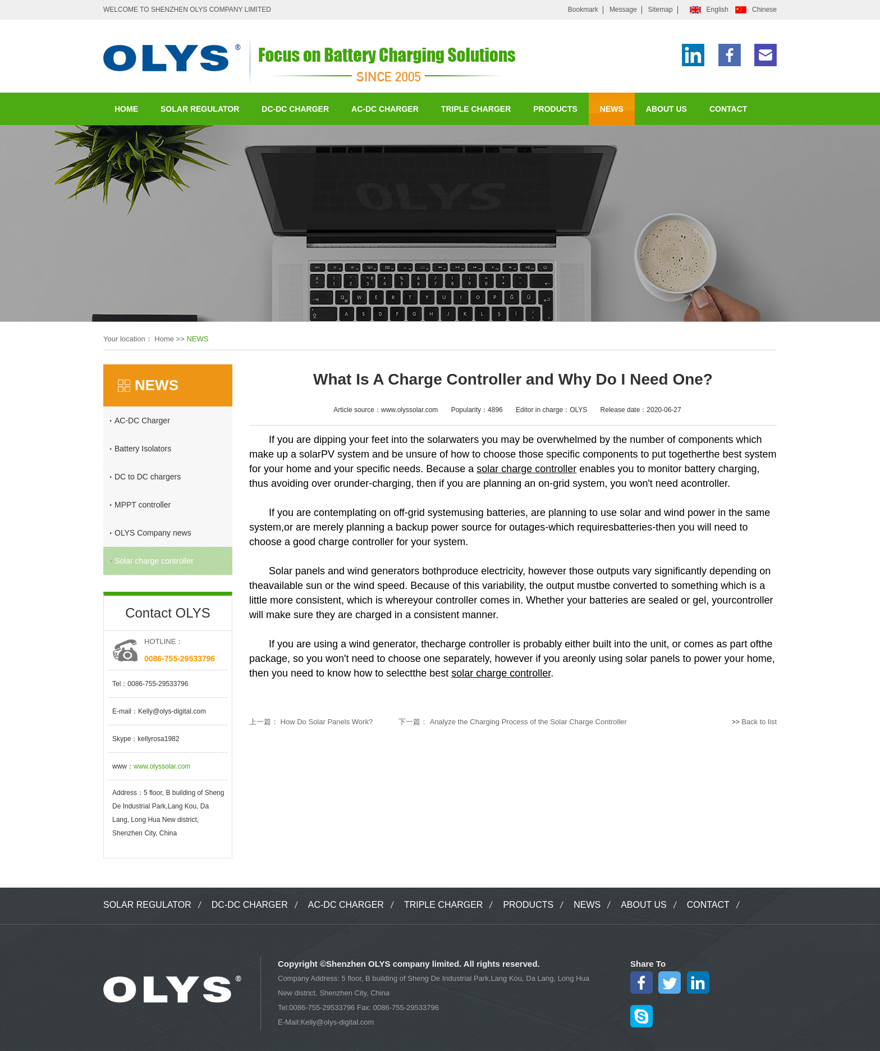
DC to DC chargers (147, 476)
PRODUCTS (555, 108)
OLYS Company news (152, 532)
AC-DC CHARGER (385, 108)
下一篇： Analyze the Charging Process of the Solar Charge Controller (512, 722)
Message (623, 9)
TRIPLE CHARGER (476, 108)
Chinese (764, 9)
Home (164, 339)
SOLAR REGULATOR (200, 108)
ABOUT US (666, 108)
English (717, 9)
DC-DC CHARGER (295, 108)
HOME (126, 108)
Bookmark (583, 9)
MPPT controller (142, 504)
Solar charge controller (154, 560)
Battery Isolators (142, 448)
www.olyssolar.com (162, 766)
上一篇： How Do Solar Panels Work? (311, 722)
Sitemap (660, 9)
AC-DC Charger (142, 420)
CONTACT (728, 108)
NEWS (612, 108)
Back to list (759, 722)
